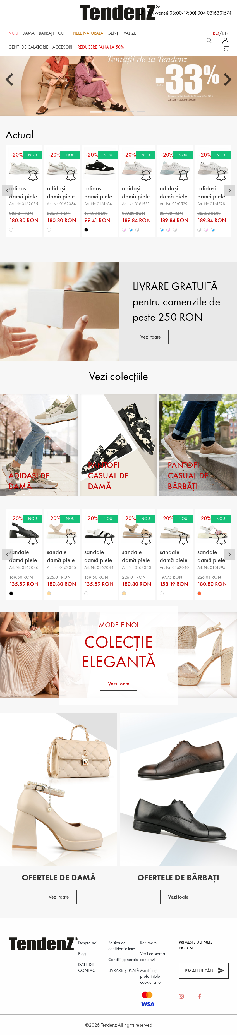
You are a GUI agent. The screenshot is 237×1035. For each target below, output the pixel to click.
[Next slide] (226, 79)
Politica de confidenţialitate (121, 946)
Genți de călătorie (28, 47)
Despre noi (87, 943)
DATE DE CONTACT (87, 967)
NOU (13, 33)
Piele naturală (88, 33)
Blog (82, 954)
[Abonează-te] (221, 971)
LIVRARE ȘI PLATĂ (123, 970)
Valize (130, 33)
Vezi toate (150, 337)
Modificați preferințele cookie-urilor (151, 976)
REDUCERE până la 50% (101, 47)
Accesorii (62, 47)
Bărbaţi (46, 33)
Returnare (148, 943)
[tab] (96, 112)
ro (216, 33)
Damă (28, 33)
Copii (63, 33)
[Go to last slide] (10, 79)
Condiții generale (123, 959)
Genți (113, 33)
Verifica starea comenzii (152, 956)
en (225, 33)
